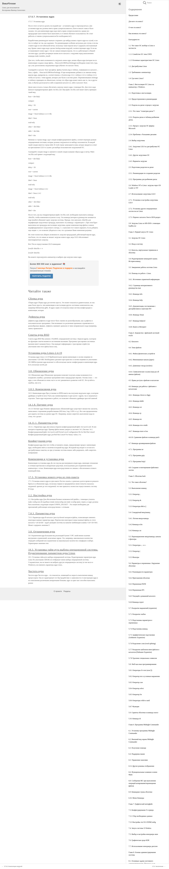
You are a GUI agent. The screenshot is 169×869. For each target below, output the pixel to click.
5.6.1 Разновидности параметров (141, 572)
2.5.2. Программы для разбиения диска (143, 179)
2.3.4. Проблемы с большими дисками (142, 134)
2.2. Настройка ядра (40, 495)
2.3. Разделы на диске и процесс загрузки (144, 105)
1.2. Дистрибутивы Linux (138, 66)
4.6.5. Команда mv (135, 419)
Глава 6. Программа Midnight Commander (144, 725)
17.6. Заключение (157, 866)
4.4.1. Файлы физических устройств (142, 354)
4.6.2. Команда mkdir (136, 401)
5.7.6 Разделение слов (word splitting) (142, 643)
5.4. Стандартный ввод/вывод (139, 512)
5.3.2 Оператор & (135, 500)
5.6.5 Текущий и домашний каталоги (142, 596)
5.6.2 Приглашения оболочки (139, 578)
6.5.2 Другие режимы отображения (141, 766)
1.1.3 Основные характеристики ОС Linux (144, 60)
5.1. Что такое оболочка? (138, 482)
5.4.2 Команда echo (135, 524)
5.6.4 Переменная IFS (136, 590)
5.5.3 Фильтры (134, 557)
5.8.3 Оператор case (136, 682)
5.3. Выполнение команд (137, 488)
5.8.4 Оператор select (136, 688)
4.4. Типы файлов (135, 347)
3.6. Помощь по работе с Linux (140, 273)
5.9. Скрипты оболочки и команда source (143, 712)
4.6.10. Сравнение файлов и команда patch (144, 437)
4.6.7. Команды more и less (138, 431)
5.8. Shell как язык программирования (142, 664)
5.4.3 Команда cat (135, 530)
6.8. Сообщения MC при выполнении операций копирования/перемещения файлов (142, 783)
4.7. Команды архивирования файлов (142, 443)
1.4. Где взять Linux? (136, 78)
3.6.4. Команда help (136, 300)
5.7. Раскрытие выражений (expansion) (143, 608)
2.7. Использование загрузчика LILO (142, 194)
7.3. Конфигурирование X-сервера (141, 810)
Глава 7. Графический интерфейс (141, 804)
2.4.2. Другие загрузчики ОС (139, 155)
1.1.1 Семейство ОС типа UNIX (140, 54)
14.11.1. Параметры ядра (43, 422)
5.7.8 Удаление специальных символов (143, 658)
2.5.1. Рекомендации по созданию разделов (144, 173)
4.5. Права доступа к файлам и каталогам (144, 380)
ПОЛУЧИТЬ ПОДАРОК (41, 276)
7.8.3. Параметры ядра (41, 513)
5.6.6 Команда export (136, 602)
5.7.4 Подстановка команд (138, 629)
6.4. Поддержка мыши (137, 754)
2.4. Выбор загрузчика (137, 140)
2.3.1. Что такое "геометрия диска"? (142, 111)
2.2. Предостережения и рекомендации (143, 99)
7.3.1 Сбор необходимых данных (141, 816)
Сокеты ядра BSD (38, 334)
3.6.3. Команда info (135, 294)
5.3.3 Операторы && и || (137, 506)
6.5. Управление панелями (138, 760)
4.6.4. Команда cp (135, 413)
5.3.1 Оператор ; (134, 494)
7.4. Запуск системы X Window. (140, 828)
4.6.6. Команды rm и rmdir (138, 425)
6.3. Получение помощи (137, 748)
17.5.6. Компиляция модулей (13, 866)
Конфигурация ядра (40, 441)
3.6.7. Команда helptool (137, 321)
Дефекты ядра (36, 316)
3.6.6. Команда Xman (136, 315)
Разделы (66, 591)
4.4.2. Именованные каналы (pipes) (141, 360)
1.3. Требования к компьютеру (140, 72)
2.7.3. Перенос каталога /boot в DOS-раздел (144, 217)
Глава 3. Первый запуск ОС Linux (141, 232)
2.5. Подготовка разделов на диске (141, 167)
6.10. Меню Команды (136, 798)
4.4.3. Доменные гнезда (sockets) (140, 366)
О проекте (58, 591)
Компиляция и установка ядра (46, 459)
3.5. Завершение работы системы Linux (143, 267)
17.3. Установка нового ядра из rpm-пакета (53, 477)
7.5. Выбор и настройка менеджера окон (143, 834)
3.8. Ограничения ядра (41, 531)
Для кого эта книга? (136, 21)
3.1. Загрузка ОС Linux (137, 238)
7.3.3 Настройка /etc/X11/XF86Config (142, 822)
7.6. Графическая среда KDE (139, 840)
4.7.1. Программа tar (136, 449)
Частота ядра (36, 571)
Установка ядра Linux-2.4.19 (45, 353)
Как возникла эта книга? (137, 33)
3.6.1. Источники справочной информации (144, 279)
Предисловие (133, 15)
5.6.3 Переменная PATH (137, 584)
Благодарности (134, 39)
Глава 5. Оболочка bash (137, 476)
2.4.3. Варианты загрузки (138, 161)
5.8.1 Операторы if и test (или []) (140, 670)
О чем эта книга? (135, 27)
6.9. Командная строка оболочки (140, 792)
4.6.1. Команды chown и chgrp (139, 395)
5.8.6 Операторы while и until (139, 700)
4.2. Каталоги (133, 341)
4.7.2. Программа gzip (137, 455)
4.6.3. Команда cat (135, 407)
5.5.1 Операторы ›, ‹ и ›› (137, 545)
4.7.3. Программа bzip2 (137, 461)
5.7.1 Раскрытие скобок (137, 614)
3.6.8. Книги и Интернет (137, 327)
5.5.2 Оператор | (134, 551)
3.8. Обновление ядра (41, 371)
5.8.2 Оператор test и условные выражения (144, 676)
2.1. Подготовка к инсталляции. (140, 93)
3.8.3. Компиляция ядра (42, 389)
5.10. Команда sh (135, 719)
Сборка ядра (35, 298)
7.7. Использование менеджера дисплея (143, 846)
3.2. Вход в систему (136, 244)
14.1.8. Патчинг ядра (40, 404)
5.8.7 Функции (134, 706)
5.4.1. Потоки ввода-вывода (139, 518)
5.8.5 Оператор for (135, 694)
